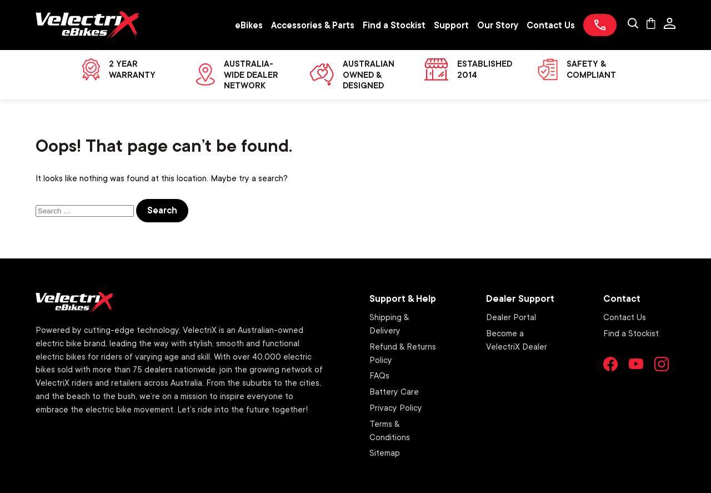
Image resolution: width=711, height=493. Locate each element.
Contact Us (551, 25)
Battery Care (394, 391)
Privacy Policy (395, 407)
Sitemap (384, 452)
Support (451, 25)
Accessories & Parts (312, 25)
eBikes (249, 25)
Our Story (497, 25)
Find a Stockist (394, 25)
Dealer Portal (511, 316)
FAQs (379, 375)
